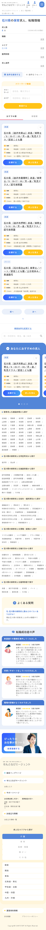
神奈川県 (30, 426)
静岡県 (12, 433)
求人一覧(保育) (26, 10)
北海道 (4, 419)
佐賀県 (4, 448)
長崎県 (12, 448)
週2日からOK (6, 559)
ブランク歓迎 (34, 536)
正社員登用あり (35, 563)
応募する (13, 162)
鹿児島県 (5, 451)
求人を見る (33, 162)
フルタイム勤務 (20, 563)
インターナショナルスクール (22, 490)
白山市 (12, 464)
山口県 (38, 441)
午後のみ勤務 (6, 563)
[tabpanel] (21, 377)
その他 (17, 494)
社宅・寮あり (6, 513)
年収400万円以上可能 (28, 517)
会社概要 (7, 916)
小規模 (31, 570)
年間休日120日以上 (8, 510)
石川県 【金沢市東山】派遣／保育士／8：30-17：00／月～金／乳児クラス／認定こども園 (23, 136)
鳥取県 (4, 441)
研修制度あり (23, 524)
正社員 (24, 589)
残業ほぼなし (28, 566)
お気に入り (8, 786)
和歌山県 (39, 437)
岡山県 (21, 441)
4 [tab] (27, 405)
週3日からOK (19, 559)
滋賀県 (38, 433)
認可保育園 (6, 476)
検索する (23, 106)
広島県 (29, 441)
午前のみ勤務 (33, 559)
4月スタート (6, 573)
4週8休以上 (6, 566)
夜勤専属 (27, 577)
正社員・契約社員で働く (12, 807)
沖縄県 (14, 451)
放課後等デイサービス (10, 483)
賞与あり (27, 506)
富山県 (4, 430)
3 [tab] (24, 405)
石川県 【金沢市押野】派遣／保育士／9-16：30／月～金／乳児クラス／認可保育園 (23, 226)
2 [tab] (21, 405)
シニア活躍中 (21, 536)
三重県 (29, 433)
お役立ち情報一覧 (10, 819)
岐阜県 (4, 433)
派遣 (3, 589)
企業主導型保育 (27, 483)
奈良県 (29, 437)
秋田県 (38, 419)
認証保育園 (6, 480)
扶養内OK (5, 556)
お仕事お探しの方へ (11, 799)
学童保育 (25, 487)
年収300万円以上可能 (9, 517)
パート (32, 589)
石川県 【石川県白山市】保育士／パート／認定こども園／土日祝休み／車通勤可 (23, 271)
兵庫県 (21, 437)
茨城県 (21, 423)
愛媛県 (21, 444)
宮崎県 (38, 448)
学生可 (4, 543)
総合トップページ (14, 773)
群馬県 (38, 423)
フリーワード (6, 91)
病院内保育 (36, 487)
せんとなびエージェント (10, 10)
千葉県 (12, 426)
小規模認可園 (18, 476)
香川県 (12, 444)
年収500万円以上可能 (9, 520)
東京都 (21, 426)
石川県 (12, 430)
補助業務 (40, 570)
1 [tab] (19, 405)
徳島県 (4, 444)
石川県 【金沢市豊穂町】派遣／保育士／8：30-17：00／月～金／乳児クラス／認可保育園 (23, 181)
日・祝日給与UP (26, 520)
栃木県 (29, 423)
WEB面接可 (18, 573)
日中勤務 (17, 577)
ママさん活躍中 (7, 536)
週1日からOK (28, 556)
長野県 (38, 430)
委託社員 (15, 593)
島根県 (12, 441)
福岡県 (38, 444)
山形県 (4, 423)
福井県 (21, 430)
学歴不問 (37, 540)
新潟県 (39, 426)
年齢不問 (18, 540)
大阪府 (12, 437)
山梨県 (29, 430)
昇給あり (16, 506)
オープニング (20, 570)
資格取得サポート (8, 524)
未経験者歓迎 (6, 540)
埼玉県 (4, 426)
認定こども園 (31, 476)
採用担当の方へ (27, 799)
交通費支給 (19, 513)
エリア (6, 98)
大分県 (29, 448)
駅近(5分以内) (7, 570)
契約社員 (5, 593)
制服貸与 (39, 520)
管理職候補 (30, 573)
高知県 (29, 444)
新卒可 (27, 540)
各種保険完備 (31, 513)
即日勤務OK (6, 577)
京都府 (4, 437)
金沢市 (4, 464)
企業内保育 (6, 487)
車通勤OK (40, 566)
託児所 (15, 487)
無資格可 (13, 543)
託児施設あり (37, 510)
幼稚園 (29, 480)
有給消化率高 (24, 510)
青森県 (12, 419)
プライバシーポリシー (30, 916)
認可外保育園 (18, 480)
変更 (42, 39)
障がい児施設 (6, 494)
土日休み (17, 566)
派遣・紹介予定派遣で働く (12, 803)
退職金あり (6, 506)
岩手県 (21, 419)
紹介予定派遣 (13, 589)
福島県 (12, 423)
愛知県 (21, 433)
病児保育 (5, 490)
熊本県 (21, 448)
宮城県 (29, 419)
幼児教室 (39, 490)
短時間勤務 (16, 556)
